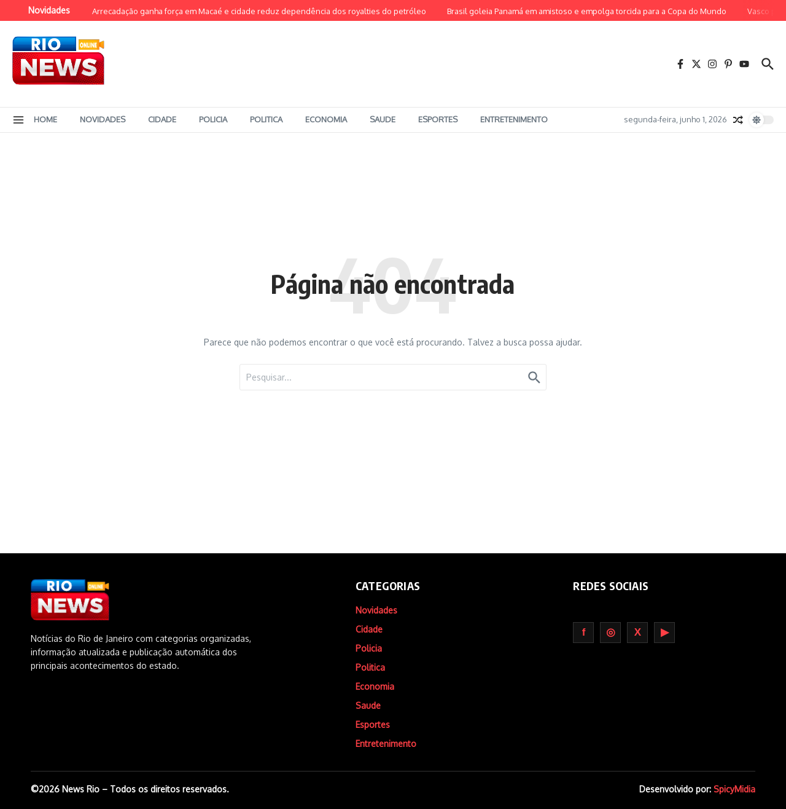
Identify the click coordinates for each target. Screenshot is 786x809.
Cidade (162, 119)
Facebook (583, 632)
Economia (326, 119)
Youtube (664, 632)
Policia (213, 119)
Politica (266, 119)
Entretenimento (514, 119)
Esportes (437, 119)
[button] (18, 120)
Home (45, 119)
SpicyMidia (734, 789)
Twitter (637, 632)
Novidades (102, 119)
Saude (382, 119)
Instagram (610, 632)
